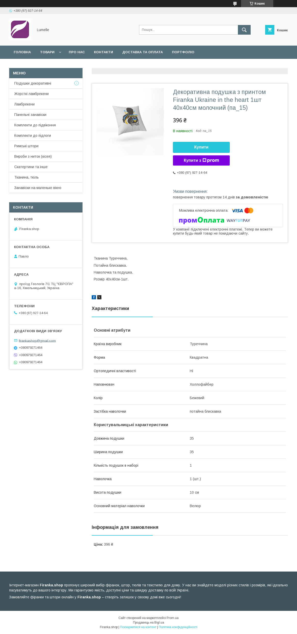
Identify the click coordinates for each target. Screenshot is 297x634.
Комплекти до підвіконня (35, 125)
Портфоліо (183, 52)
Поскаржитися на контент (138, 627)
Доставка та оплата (142, 52)
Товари (47, 52)
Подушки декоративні (32, 83)
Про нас (77, 52)
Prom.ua (173, 618)
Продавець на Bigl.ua (148, 622)
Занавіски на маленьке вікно (37, 188)
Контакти (103, 52)
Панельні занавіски (30, 115)
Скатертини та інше (31, 167)
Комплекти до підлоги (32, 135)
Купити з (201, 160)
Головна (22, 52)
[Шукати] (244, 30)
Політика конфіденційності (178, 627)
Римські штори (26, 146)
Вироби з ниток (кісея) (33, 156)
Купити (201, 147)
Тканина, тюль (26, 177)
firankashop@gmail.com (37, 340)
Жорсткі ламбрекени (31, 94)
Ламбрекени (24, 104)
